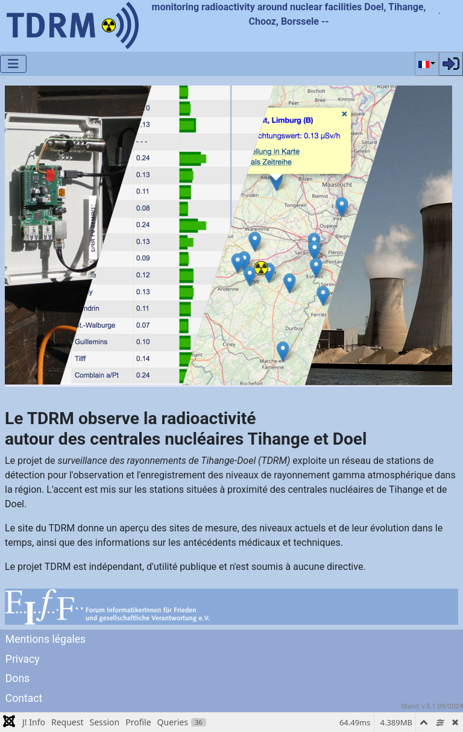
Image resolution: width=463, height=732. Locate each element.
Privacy (22, 659)
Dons (17, 678)
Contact (24, 698)
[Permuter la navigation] (13, 64)
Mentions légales (45, 639)
